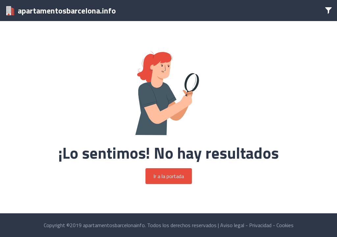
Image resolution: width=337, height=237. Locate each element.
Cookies (285, 225)
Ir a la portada (168, 176)
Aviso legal (232, 225)
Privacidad (260, 225)
